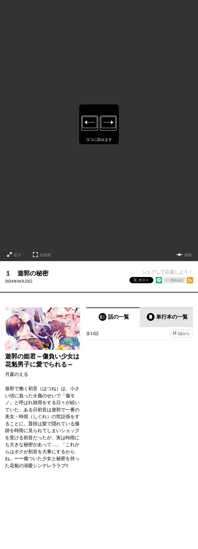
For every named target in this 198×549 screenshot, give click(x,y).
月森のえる (16, 374)
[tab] (113, 317)
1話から (184, 333)
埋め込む (177, 280)
